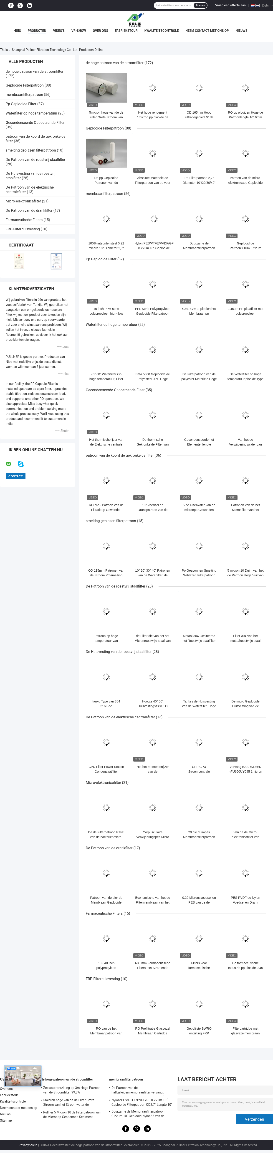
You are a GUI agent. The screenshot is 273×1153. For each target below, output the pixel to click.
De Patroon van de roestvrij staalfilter (35, 159)
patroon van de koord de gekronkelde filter (120, 455)
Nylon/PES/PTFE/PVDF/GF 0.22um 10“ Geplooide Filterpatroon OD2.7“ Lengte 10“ (141, 1102)
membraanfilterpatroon (24, 94)
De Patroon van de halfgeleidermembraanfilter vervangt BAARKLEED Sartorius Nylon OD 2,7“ (137, 1091)
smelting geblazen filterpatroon (31, 150)
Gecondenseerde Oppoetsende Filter (35, 122)
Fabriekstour (126, 30)
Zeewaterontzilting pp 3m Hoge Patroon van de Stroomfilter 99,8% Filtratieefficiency (71, 1091)
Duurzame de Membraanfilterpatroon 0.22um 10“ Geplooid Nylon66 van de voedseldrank (137, 1114)
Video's (59, 30)
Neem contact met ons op (207, 30)
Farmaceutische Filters (24, 220)
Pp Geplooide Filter (21, 104)
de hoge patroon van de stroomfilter (34, 71)
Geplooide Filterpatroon (25, 85)
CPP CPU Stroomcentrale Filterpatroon (199, 771)
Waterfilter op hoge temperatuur (31, 113)
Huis (17, 30)
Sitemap (6, 1120)
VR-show (78, 30)
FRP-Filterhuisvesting (23, 229)
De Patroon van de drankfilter (29, 210)
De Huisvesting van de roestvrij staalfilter (119, 652)
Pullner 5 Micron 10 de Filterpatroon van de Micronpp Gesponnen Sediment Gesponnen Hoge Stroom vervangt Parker (73, 1115)
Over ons (100, 30)
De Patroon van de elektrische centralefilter (120, 717)
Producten (37, 30)
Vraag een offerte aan (230, 5)
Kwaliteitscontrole (161, 30)
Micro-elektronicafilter (23, 201)
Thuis (4, 50)
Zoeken (200, 5)
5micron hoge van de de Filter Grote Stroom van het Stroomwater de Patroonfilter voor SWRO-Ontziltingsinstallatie (68, 1103)
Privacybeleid (28, 1145)
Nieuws (242, 30)
